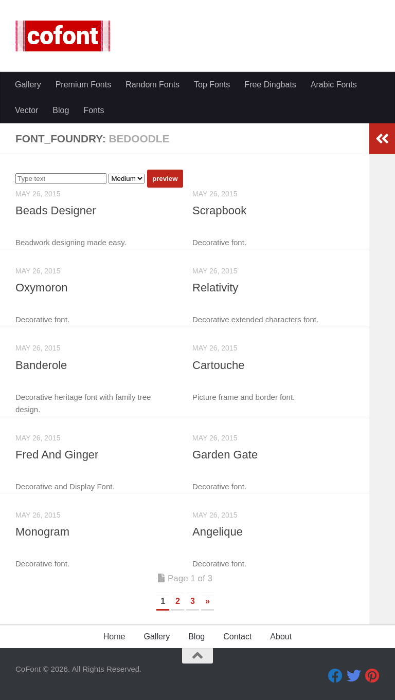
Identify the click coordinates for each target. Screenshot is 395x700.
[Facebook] (335, 676)
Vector (26, 110)
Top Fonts (212, 84)
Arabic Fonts (334, 84)
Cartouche (218, 365)
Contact (237, 636)
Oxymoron (41, 287)
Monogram (42, 531)
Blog (60, 110)
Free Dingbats (270, 84)
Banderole (41, 365)
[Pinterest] (372, 676)
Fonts (93, 110)
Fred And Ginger (56, 454)
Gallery (28, 84)
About (281, 636)
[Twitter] (354, 676)
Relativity (215, 287)
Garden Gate (225, 454)
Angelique (217, 531)
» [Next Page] (207, 601)
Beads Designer (55, 210)
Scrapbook (219, 210)
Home (114, 636)
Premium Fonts (83, 84)
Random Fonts (152, 84)
